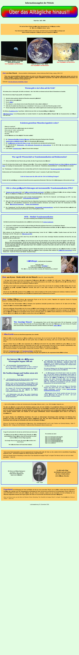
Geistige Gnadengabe (48, 222)
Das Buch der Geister (14, 351)
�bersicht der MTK (27, 234)
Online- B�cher (57, 325)
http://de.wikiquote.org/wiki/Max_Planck (18, 81)
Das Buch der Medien (27, 351)
